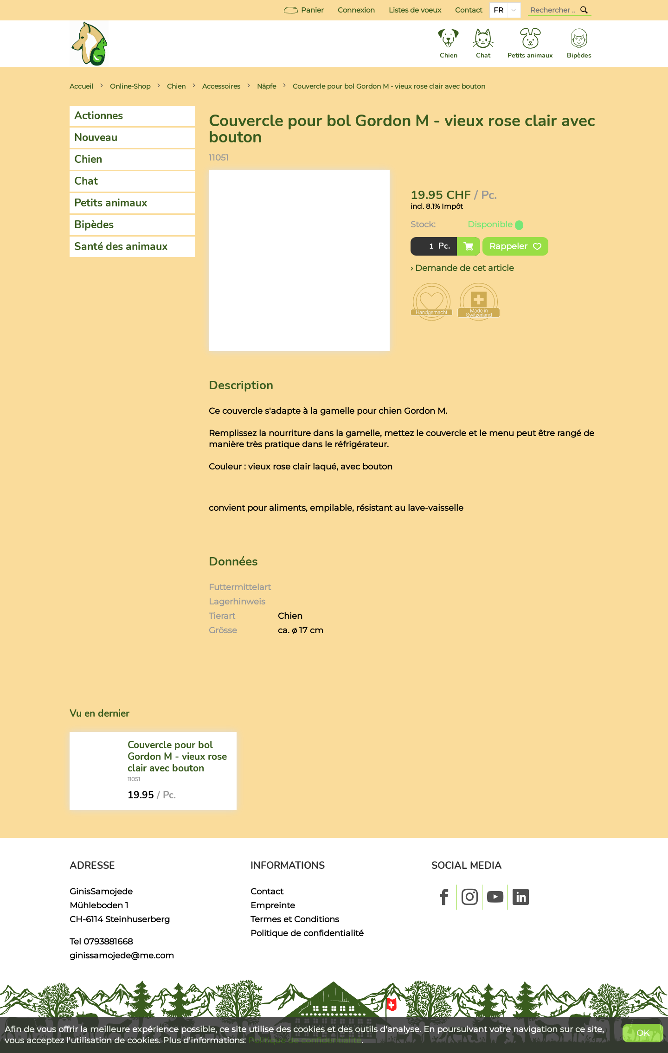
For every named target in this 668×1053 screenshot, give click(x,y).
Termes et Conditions (294, 919)
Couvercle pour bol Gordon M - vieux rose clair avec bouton (389, 86)
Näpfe (266, 86)
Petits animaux (111, 203)
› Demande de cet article (462, 268)
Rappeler (515, 246)
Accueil (81, 86)
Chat (86, 181)
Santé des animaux (121, 246)
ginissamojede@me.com (122, 955)
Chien (176, 86)
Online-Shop (130, 86)
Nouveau (95, 137)
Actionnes (98, 116)
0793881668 (108, 941)
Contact (468, 10)
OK (642, 1033)
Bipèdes (94, 225)
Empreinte (272, 905)
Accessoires (221, 86)
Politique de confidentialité (307, 933)
